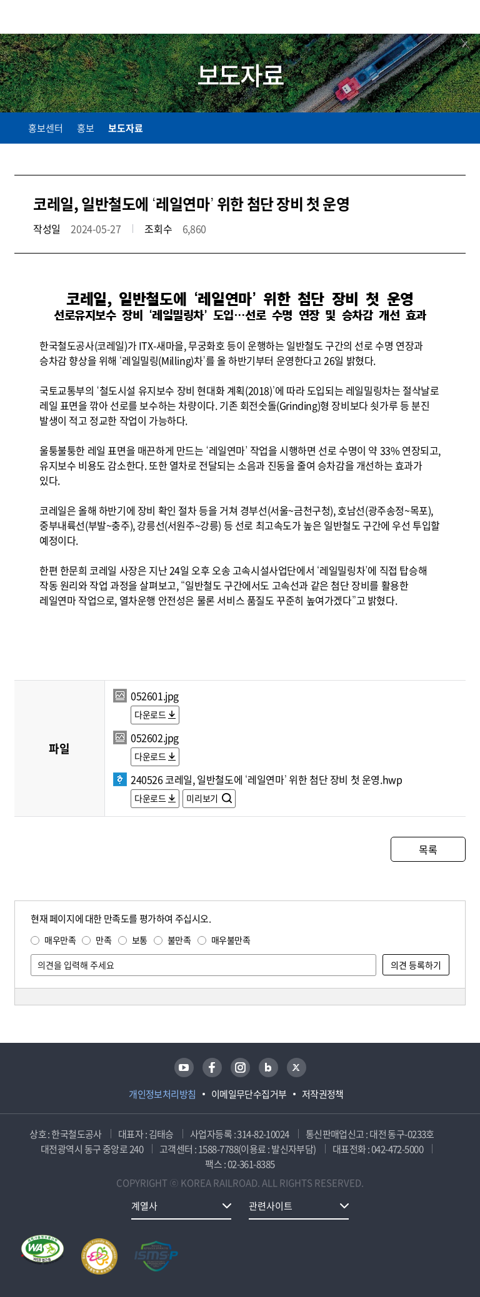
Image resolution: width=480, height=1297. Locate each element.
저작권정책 (323, 1094)
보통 (140, 940)
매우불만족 (231, 940)
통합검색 (431, 19)
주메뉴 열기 (458, 18)
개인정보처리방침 (162, 1094)
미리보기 (202, 798)
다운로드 (150, 714)
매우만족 (60, 940)
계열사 (144, 1206)
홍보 (85, 128)
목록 (428, 849)
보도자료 (125, 128)
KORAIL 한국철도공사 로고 (63, 16)
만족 (103, 940)
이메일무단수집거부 (249, 1094)
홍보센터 (45, 128)
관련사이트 (270, 1206)
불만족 (179, 940)
